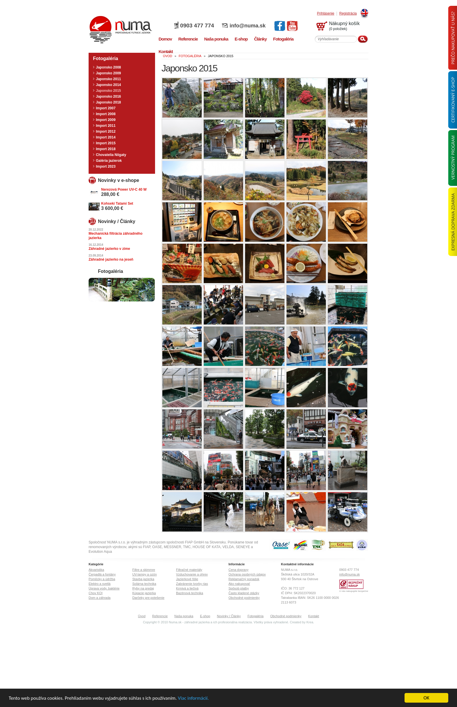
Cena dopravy (238, 569)
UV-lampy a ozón (144, 574)
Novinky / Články (229, 616)
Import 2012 (105, 131)
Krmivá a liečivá (187, 588)
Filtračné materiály (189, 569)
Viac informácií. (193, 698)
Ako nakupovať (239, 583)
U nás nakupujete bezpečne (353, 591)
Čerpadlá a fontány (102, 574)
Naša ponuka (183, 616)
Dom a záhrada (99, 597)
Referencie (160, 616)
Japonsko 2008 (108, 67)
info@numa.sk (248, 26)
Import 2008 (105, 114)
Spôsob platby (238, 588)
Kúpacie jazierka (144, 593)
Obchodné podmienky (244, 597)
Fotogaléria (255, 616)
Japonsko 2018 (108, 102)
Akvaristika (96, 569)
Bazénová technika (189, 593)
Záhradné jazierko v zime (109, 249)
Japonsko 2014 (108, 85)
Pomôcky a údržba (102, 579)
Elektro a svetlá (99, 583)
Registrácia (348, 13)
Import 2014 (105, 137)
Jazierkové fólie (187, 579)
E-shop (205, 616)
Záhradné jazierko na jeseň (111, 259)
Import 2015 (105, 143)
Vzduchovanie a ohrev (192, 574)
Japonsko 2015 (108, 91)
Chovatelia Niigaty (111, 155)
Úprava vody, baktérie (104, 588)
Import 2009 (105, 120)
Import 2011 (105, 126)
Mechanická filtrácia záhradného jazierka (116, 235)
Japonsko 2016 (108, 96)
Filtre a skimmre (143, 569)
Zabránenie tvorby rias (192, 583)
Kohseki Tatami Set (117, 203)
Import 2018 (105, 149)
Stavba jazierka (143, 579)
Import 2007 (105, 108)
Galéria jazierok (109, 161)
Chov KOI (96, 593)
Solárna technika (144, 583)
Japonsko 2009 (108, 73)
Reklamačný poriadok (243, 579)
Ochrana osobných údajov (247, 574)
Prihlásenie (325, 13)
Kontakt (313, 616)
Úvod (141, 616)
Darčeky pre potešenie (148, 597)
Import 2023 (105, 166)
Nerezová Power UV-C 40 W (124, 189)
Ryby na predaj (143, 588)
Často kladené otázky (243, 593)
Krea (309, 622)
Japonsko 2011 (108, 79)
